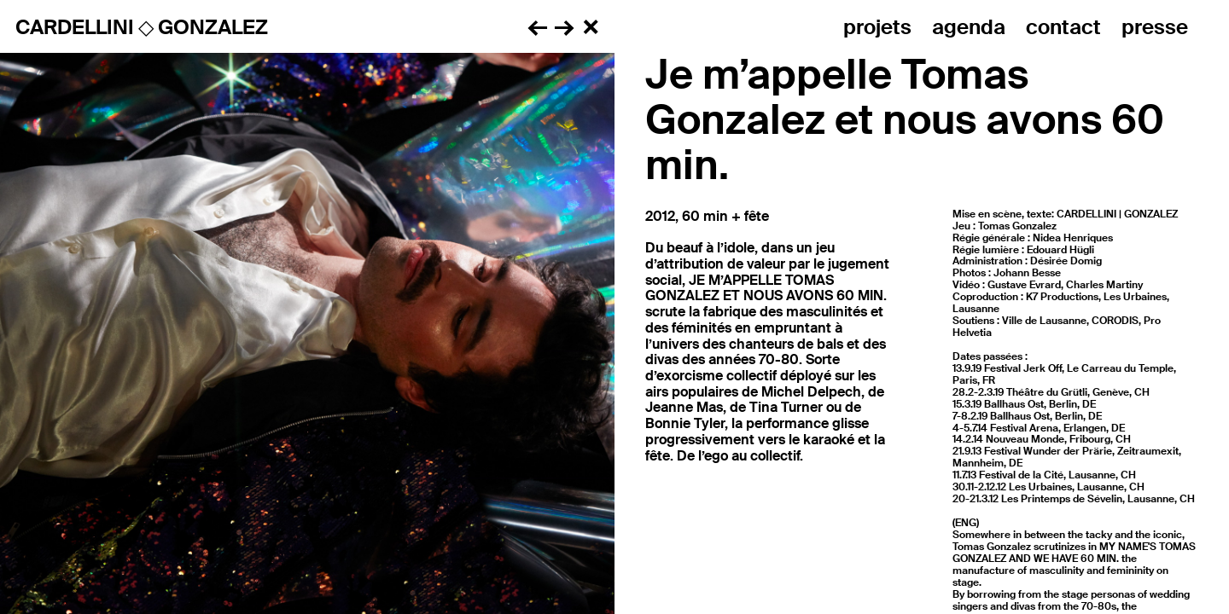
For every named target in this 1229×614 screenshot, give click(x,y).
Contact (1063, 27)
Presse (1154, 27)
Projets (877, 27)
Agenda (968, 27)
